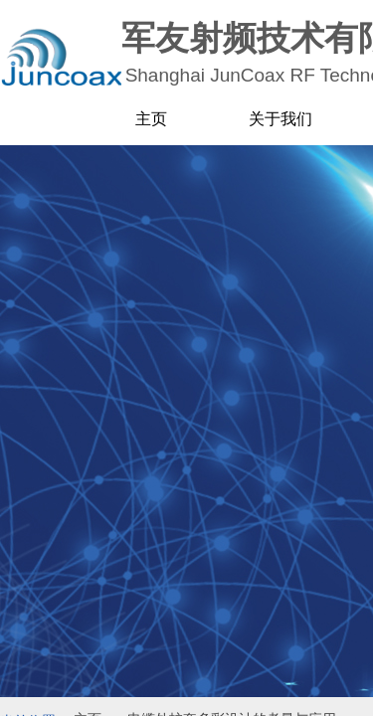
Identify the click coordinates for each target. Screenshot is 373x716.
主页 (151, 118)
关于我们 (280, 118)
